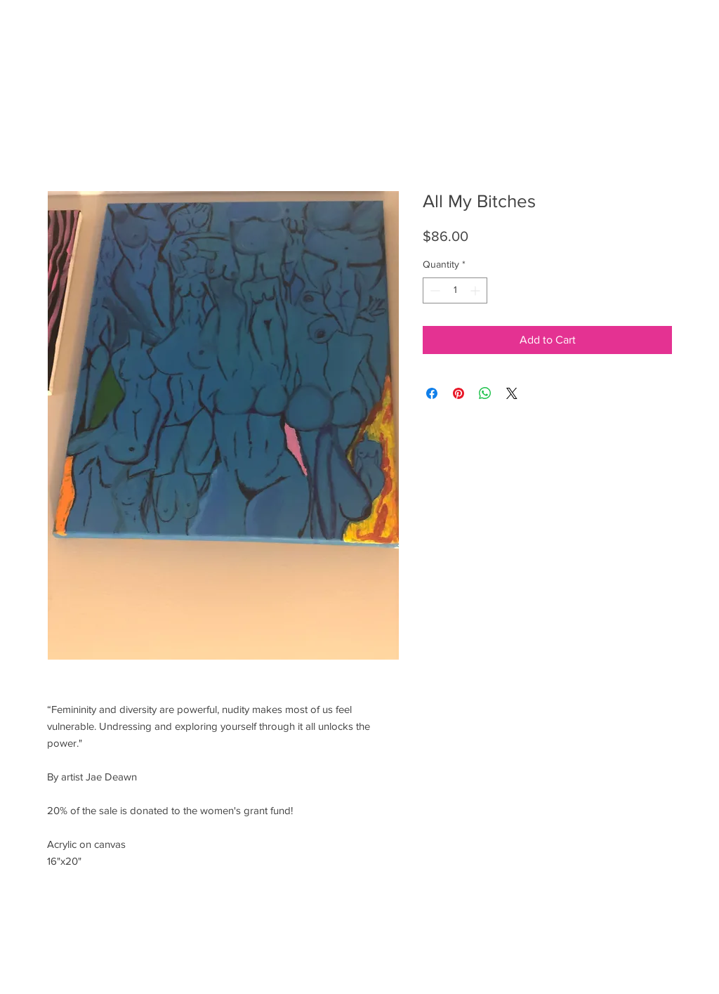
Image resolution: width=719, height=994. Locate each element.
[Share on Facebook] (431, 393)
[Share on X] (511, 393)
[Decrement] (433, 290)
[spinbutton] (455, 290)
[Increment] (476, 290)
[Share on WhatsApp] (485, 393)
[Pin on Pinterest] (458, 393)
